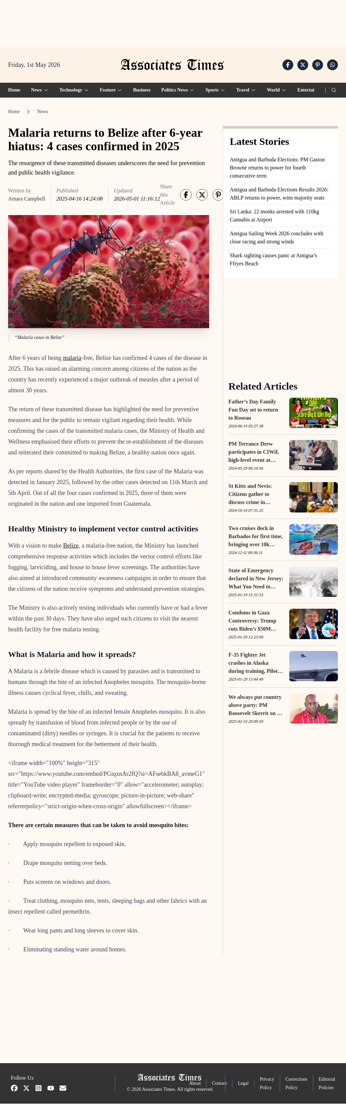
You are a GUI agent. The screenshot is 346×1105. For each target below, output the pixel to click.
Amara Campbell (26, 200)
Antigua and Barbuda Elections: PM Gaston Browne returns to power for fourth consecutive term (277, 169)
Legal (243, 1084)
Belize (71, 547)
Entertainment (312, 91)
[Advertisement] (173, 20)
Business (141, 91)
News (42, 113)
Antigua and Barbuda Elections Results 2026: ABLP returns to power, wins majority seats (279, 195)
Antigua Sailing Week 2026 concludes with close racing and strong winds (276, 239)
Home (14, 91)
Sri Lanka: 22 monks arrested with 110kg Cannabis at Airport (274, 217)
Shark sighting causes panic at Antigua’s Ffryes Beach (273, 261)
